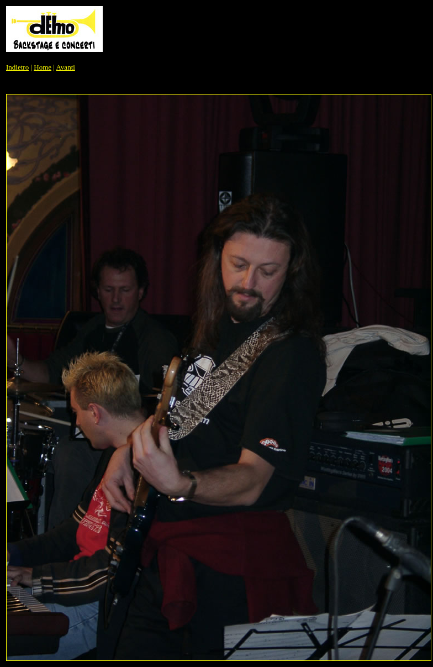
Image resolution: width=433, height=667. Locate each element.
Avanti (65, 67)
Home (42, 67)
